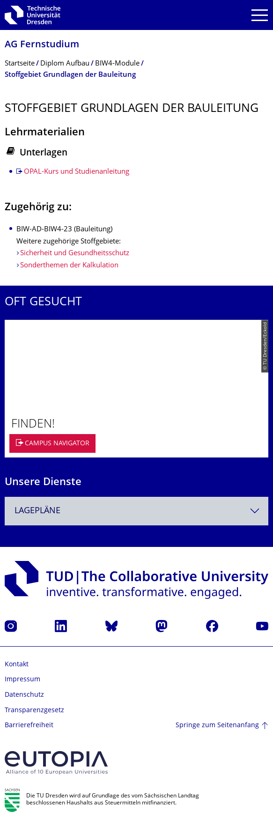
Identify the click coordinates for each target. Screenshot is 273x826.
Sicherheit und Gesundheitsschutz (74, 253)
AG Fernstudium (42, 45)
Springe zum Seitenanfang (217, 726)
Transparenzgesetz (34, 711)
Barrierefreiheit (29, 726)
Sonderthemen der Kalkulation (69, 265)
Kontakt (17, 665)
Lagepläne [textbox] (37, 511)
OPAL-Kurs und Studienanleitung (76, 172)
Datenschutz (24, 695)
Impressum (22, 680)
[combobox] (136, 511)
